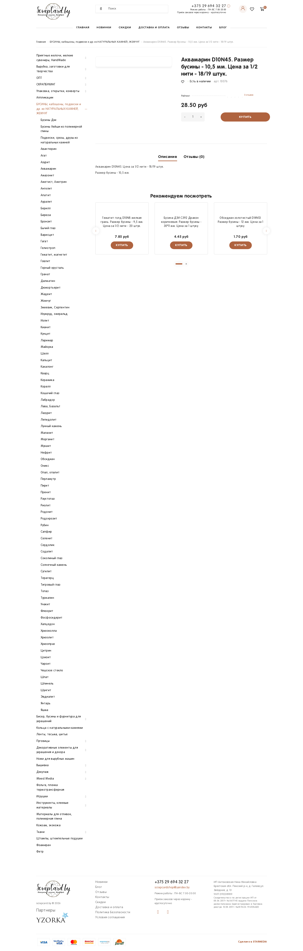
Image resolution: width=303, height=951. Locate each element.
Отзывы (183, 27)
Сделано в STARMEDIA (252, 941)
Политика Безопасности (112, 912)
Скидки (125, 27)
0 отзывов (248, 95)
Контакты (204, 27)
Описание (167, 157)
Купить (245, 116)
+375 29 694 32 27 (208, 6)
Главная (82, 27)
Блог (223, 27)
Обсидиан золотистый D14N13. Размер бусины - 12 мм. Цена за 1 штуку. (240, 222)
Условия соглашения (110, 917)
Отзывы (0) (194, 157)
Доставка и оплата (154, 27)
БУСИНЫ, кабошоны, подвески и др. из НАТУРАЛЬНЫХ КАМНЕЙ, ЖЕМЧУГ (95, 42)
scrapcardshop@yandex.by (172, 887)
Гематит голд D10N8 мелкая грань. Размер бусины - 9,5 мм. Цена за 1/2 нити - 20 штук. (122, 222)
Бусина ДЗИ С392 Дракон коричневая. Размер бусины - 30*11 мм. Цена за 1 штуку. (181, 222)
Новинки (104, 27)
